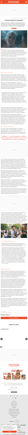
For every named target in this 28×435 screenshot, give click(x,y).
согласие (3, 429)
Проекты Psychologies (14, 415)
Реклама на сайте (14, 402)
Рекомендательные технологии (14, 413)
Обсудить (21, 18)
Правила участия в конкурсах (14, 409)
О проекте (14, 401)
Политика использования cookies (14, 412)
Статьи (11, 18)
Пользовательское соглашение (14, 410)
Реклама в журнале (14, 404)
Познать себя (14, 28)
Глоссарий (14, 407)
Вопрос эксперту (14, 405)
